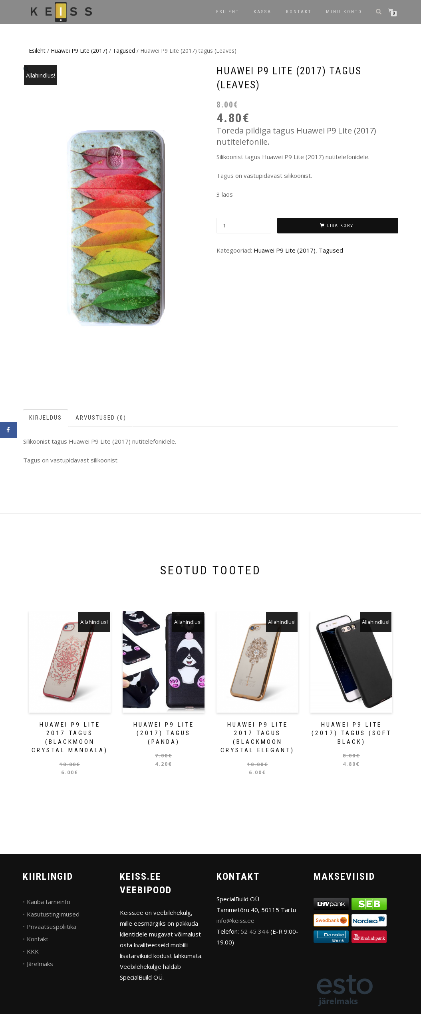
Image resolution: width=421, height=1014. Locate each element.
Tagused (124, 50)
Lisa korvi (341, 225)
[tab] (46, 417)
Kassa (263, 11)
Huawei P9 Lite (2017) (79, 50)
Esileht (227, 11)
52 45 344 (254, 931)
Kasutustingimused (53, 914)
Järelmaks (40, 964)
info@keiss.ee (235, 920)
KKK (33, 951)
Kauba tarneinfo (48, 902)
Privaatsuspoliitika (51, 926)
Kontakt (299, 11)
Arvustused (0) (100, 417)
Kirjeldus (45, 417)
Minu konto (344, 11)
